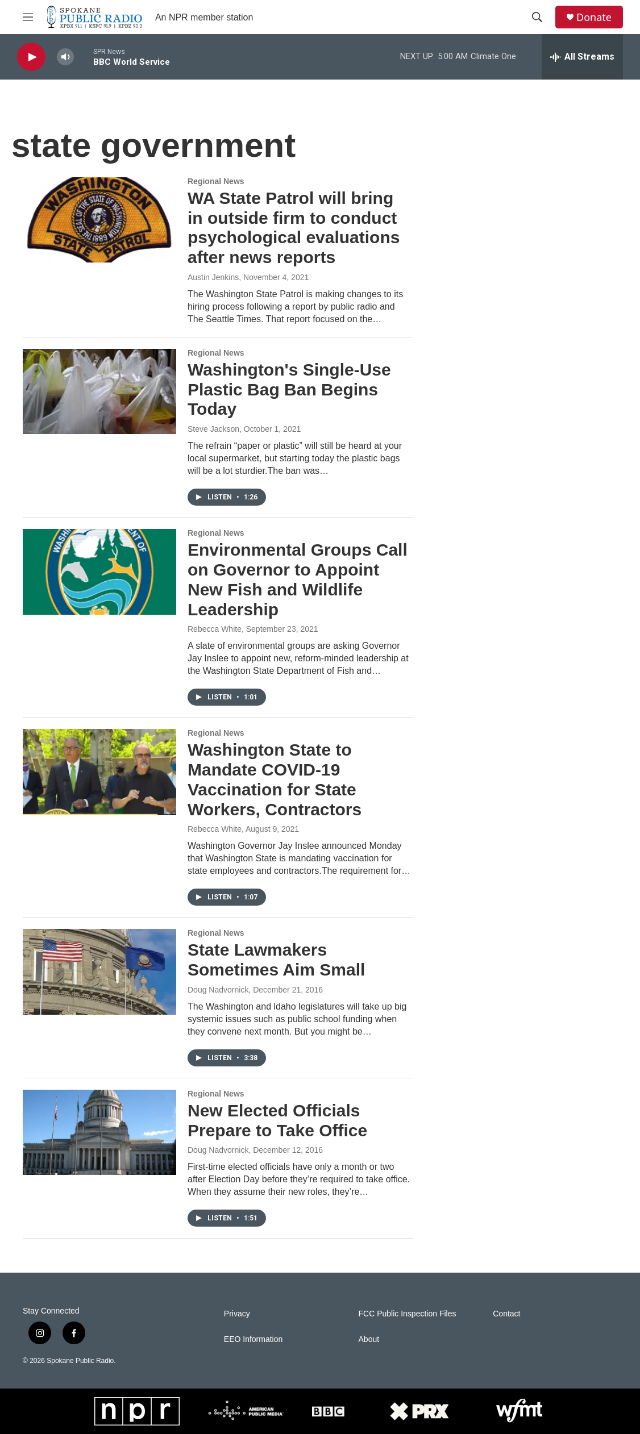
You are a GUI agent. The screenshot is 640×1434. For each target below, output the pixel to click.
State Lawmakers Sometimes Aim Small (276, 959)
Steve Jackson (213, 428)
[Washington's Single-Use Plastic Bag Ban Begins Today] (99, 391)
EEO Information (253, 1339)
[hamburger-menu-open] (28, 17)
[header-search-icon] (537, 17)
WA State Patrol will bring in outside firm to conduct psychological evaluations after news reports (294, 227)
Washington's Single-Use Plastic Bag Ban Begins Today (289, 389)
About (369, 1339)
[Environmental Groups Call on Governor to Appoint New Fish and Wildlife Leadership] (99, 571)
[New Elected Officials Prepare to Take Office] (99, 1132)
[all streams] (582, 57)
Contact (506, 1314)
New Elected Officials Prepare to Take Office (277, 1120)
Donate (594, 17)
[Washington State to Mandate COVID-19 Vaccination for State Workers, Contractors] (99, 771)
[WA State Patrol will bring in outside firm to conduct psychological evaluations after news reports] (99, 219)
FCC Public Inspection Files (407, 1314)
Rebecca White (215, 628)
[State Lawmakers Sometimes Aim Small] (99, 971)
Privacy (237, 1314)
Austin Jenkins (213, 277)
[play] (31, 57)
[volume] (65, 57)
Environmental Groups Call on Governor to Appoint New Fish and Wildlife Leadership (298, 579)
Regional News (216, 181)
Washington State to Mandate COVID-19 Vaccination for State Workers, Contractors (274, 779)
